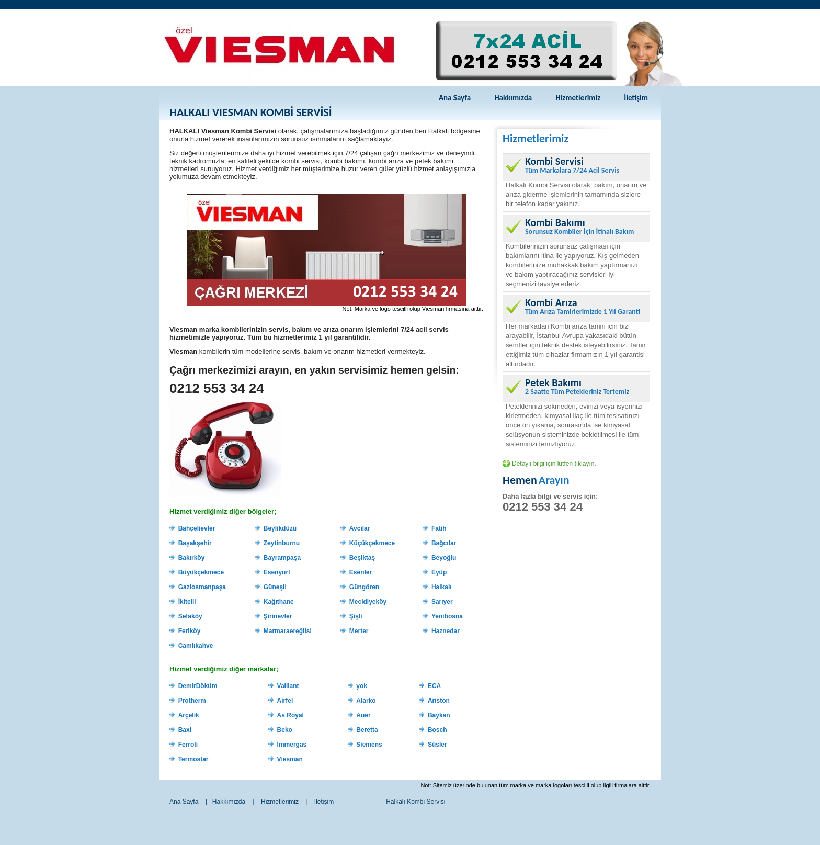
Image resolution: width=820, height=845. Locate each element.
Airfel (285, 700)
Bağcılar (443, 543)
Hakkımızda (513, 98)
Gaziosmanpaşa (202, 587)
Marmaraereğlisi (288, 631)
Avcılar (359, 528)
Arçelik (188, 715)
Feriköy (189, 631)
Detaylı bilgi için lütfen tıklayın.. (555, 463)
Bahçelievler (196, 528)
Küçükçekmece (372, 543)
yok (361, 686)
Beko (284, 730)
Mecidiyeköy (367, 601)
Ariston (439, 700)
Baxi (184, 730)
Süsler (437, 744)
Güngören (364, 587)
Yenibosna (447, 616)
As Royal (290, 715)
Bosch (437, 730)
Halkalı (441, 587)
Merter (359, 631)
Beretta (367, 730)
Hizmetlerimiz (577, 98)
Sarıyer (442, 601)
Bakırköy (191, 557)
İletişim (636, 98)
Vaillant (288, 686)
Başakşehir (195, 543)
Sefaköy (190, 616)
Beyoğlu (443, 557)
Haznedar (445, 631)
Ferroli (188, 744)
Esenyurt (277, 572)
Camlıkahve (195, 645)
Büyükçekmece (201, 572)
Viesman (290, 759)
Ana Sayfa (455, 98)
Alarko (365, 700)
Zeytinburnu (282, 543)
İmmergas (292, 744)
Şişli (355, 616)
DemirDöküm (198, 686)
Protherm (192, 700)
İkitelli (187, 601)
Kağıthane (279, 601)
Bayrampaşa (282, 557)
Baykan (439, 715)
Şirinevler (278, 616)
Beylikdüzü (280, 528)
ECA (434, 686)
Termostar (193, 759)
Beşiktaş (362, 557)
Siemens (369, 744)
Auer (363, 715)
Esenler (360, 572)
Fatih (439, 528)
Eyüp (439, 572)
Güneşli (275, 587)
